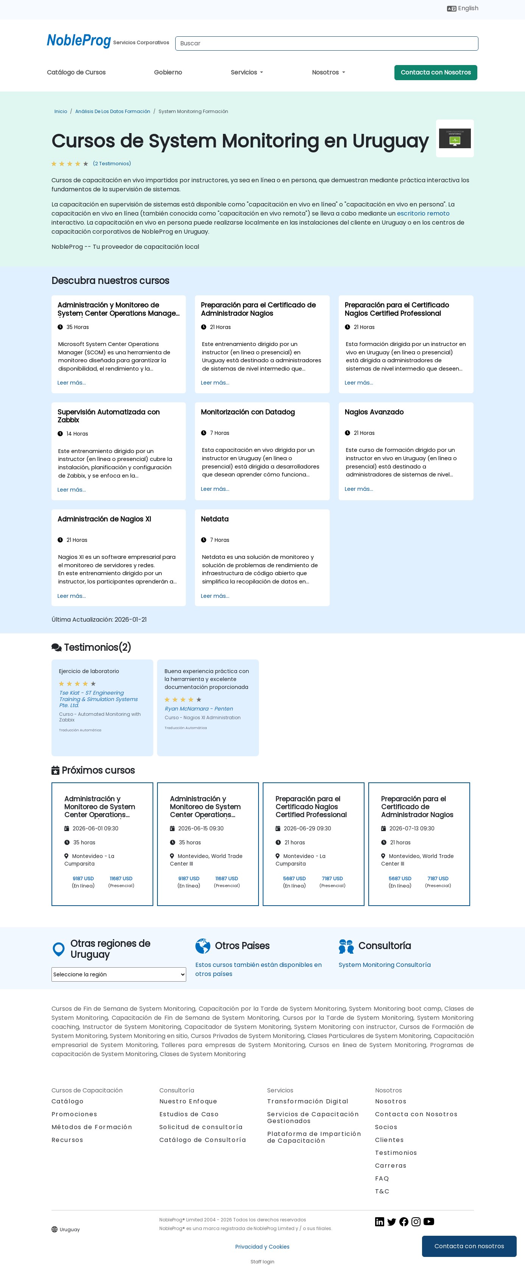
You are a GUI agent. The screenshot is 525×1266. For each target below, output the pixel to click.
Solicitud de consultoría (201, 1127)
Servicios (245, 72)
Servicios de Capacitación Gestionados (313, 1117)
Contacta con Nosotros (436, 72)
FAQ (382, 1178)
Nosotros (326, 72)
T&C (382, 1191)
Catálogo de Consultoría (202, 1140)
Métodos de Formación (91, 1127)
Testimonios (396, 1152)
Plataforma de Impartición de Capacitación (314, 1137)
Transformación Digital (308, 1101)
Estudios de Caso (189, 1114)
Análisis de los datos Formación (112, 111)
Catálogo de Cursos (76, 72)
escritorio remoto (423, 213)
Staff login (262, 1261)
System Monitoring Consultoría (385, 964)
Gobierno (168, 72)
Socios (386, 1127)
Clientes (389, 1140)
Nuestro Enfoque (188, 1101)
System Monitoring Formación (193, 111)
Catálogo (67, 1101)
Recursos (67, 1140)
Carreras (391, 1165)
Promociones (74, 1114)
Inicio (61, 111)
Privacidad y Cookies (262, 1246)
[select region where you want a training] (118, 974)
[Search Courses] (326, 43)
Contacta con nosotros (469, 1246)
